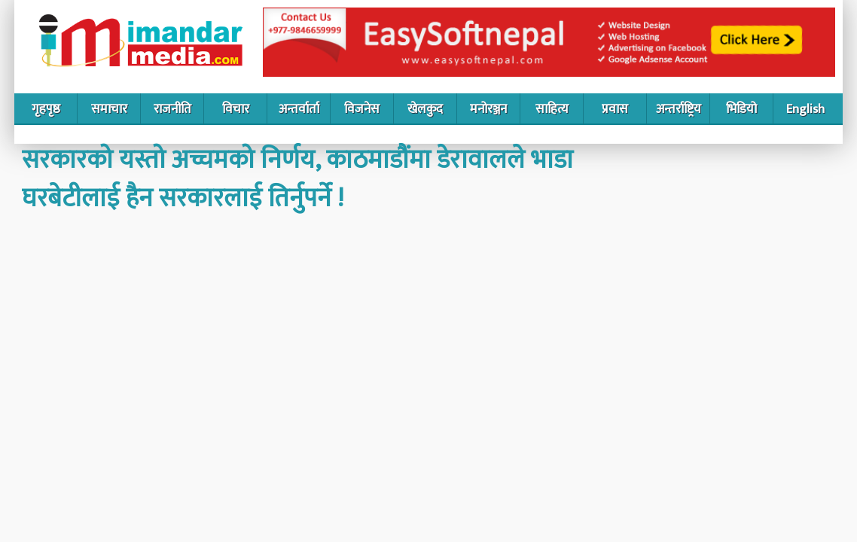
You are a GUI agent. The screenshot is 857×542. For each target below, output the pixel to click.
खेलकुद (425, 109)
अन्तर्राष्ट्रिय (678, 109)
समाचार (109, 109)
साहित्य (552, 109)
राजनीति (172, 109)
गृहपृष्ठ (46, 109)
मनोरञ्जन (488, 109)
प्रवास (615, 109)
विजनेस (362, 109)
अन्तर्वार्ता (299, 109)
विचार (235, 109)
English (805, 109)
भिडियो (741, 109)
